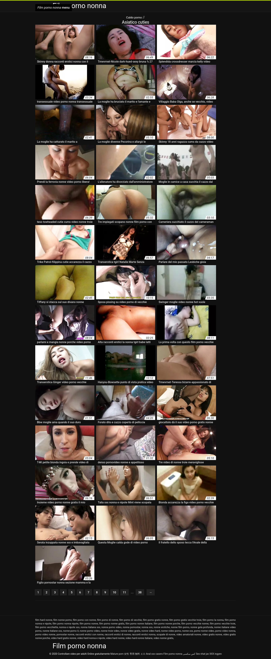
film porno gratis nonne (155, 620)
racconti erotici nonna (144, 635)
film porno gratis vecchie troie (185, 620)
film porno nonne (89, 624)
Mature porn (117, 654)
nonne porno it (71, 631)
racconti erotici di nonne (118, 635)
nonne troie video (110, 631)
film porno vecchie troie (222, 624)
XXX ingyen (215, 654)
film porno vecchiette (46, 628)
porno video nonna (225, 631)
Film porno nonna (172, 654)
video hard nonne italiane (139, 638)
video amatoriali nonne (188, 635)
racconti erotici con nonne (90, 635)
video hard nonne (115, 638)
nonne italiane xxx (52, 631)
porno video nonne (45, 635)
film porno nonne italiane (139, 624)
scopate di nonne (166, 635)
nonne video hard (150, 631)
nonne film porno (180, 628)
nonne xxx (187, 631)
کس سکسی (189, 654)
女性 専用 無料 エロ (134, 654)
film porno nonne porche (167, 624)
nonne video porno (171, 631)
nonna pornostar (131, 628)
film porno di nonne (107, 620)
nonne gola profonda (201, 628)
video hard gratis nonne (63, 638)
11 (128, 593)
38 (144, 593)
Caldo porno (134, 17)
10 (118, 593)
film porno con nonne (84, 620)
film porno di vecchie (130, 620)
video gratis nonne (212, 635)
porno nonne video (204, 631)
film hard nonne (43, 620)
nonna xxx (147, 628)
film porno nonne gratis (111, 624)
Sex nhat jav (202, 654)
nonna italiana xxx (90, 628)
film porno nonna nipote (65, 624)
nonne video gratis (130, 631)
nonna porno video (111, 628)
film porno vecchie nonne (195, 624)
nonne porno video (90, 631)
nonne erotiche (162, 628)
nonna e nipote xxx (69, 628)
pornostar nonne (65, 635)
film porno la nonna (213, 620)
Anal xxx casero (154, 654)
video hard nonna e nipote (91, 638)
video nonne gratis (163, 638)
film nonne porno (62, 620)
